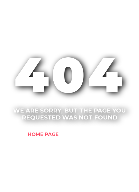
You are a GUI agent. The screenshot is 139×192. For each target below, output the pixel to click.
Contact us (94, 134)
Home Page (43, 134)
